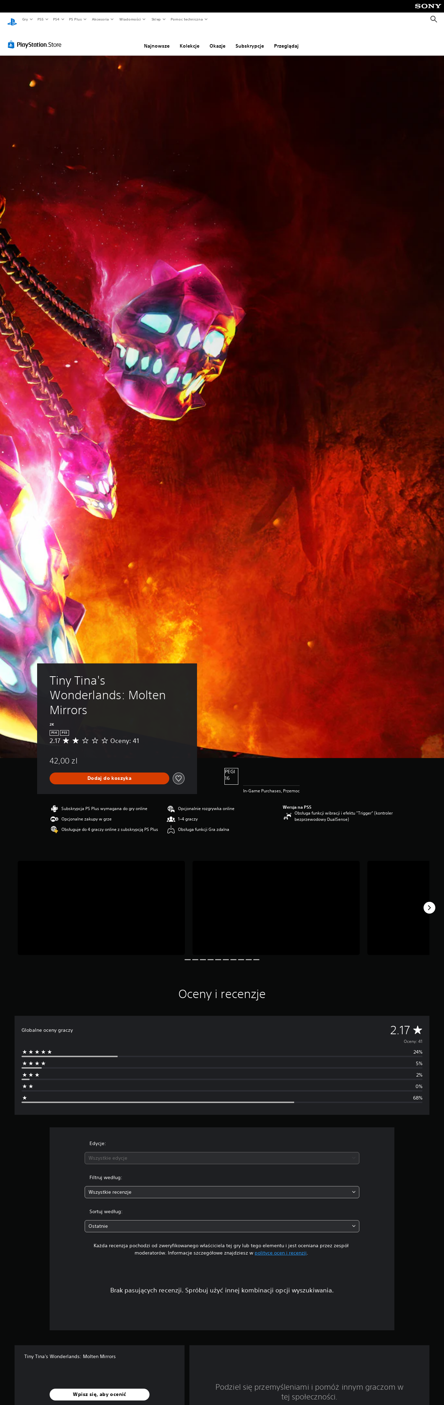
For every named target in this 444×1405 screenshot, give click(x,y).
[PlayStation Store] (36, 37)
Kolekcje (189, 39)
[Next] (429, 901)
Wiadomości (130, 19)
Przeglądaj (286, 39)
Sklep (156, 19)
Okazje (217, 39)
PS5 (40, 19)
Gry (25, 19)
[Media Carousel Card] (101, 901)
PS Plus (75, 19)
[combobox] (222, 1151)
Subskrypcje (250, 39)
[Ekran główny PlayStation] (12, 19)
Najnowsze (157, 39)
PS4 (56, 19)
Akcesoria (100, 19)
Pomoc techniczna (186, 19)
